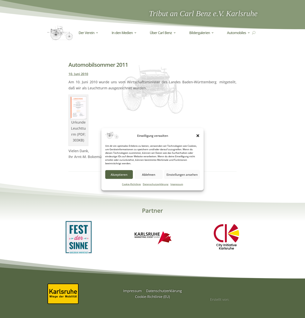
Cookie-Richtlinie (131, 188)
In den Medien (122, 32)
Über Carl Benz (161, 32)
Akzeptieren (119, 179)
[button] (198, 140)
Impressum (176, 188)
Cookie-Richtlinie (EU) (152, 297)
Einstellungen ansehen (182, 179)
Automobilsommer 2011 (98, 64)
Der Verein (86, 32)
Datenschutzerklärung (155, 188)
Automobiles (236, 32)
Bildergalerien (199, 32)
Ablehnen (148, 179)
